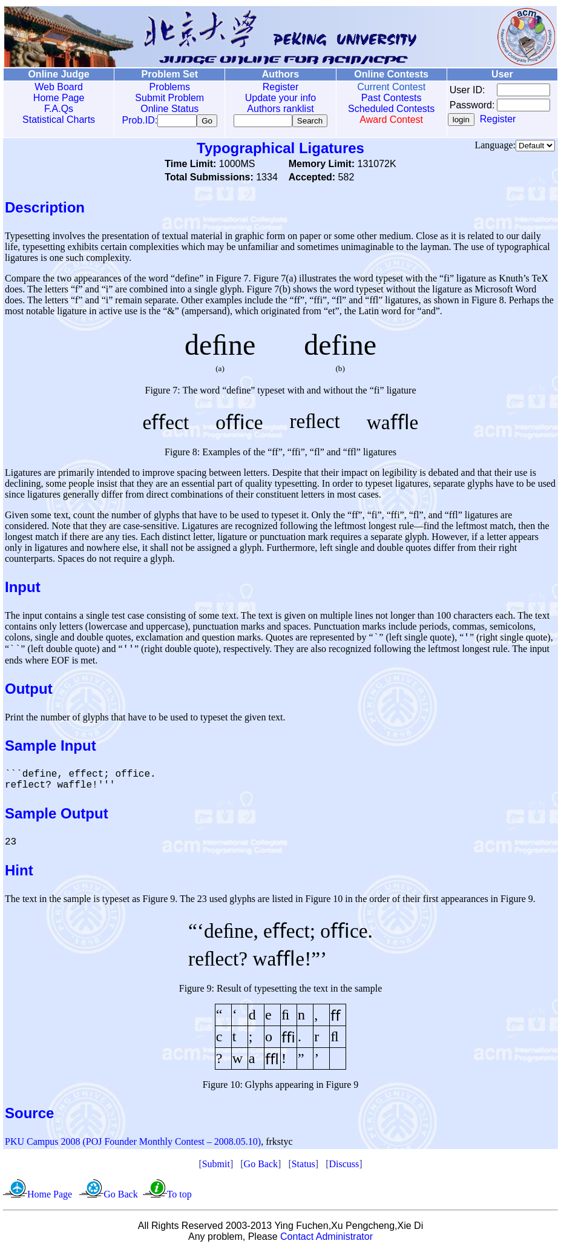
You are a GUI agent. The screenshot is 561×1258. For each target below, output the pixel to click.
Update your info (270, 98)
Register (271, 87)
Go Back (261, 1170)
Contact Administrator (326, 1242)
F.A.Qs (56, 109)
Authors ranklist (270, 109)
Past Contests (378, 98)
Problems (164, 87)
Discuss (344, 1170)
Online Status (163, 109)
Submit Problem (163, 98)
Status (303, 1170)
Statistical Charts (57, 119)
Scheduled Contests (378, 109)
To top (179, 1200)
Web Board (57, 87)
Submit (216, 1170)
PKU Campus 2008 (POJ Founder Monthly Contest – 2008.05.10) (133, 1147)
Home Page (57, 98)
